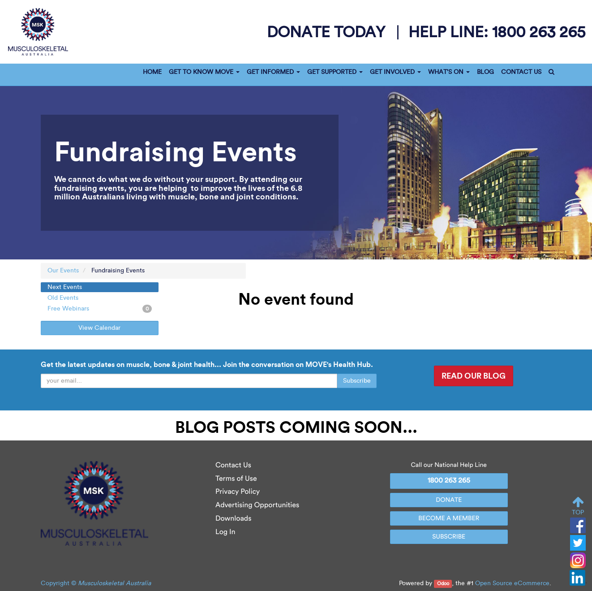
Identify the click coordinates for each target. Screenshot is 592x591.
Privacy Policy (237, 491)
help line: (496, 31)
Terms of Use (236, 479)
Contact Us (233, 465)
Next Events (64, 287)
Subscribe (357, 380)
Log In (225, 532)
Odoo (443, 584)
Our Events (63, 270)
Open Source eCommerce (512, 583)
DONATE (449, 500)
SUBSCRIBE (448, 536)
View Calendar (99, 328)
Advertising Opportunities (257, 505)
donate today (328, 31)
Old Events (62, 298)
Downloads (233, 518)
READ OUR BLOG (474, 376)
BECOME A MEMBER (448, 518)
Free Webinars (99, 309)
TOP (578, 506)
